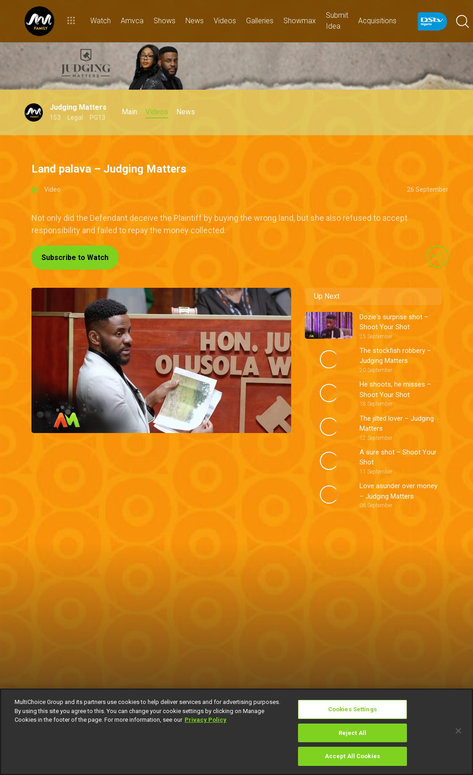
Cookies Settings (352, 709)
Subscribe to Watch (74, 257)
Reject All (352, 732)
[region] (236, 731)
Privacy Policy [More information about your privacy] (205, 719)
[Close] (458, 731)
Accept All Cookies (352, 756)
